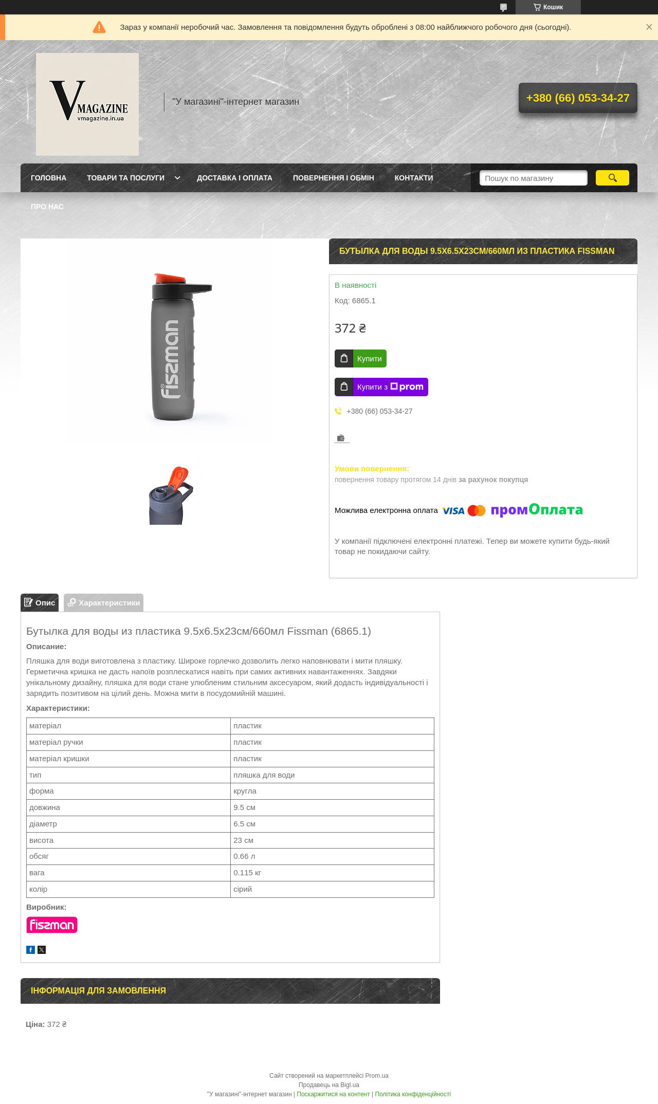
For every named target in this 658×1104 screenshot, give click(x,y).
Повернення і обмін (333, 178)
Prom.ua (377, 1075)
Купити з (390, 387)
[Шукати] (612, 178)
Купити (369, 358)
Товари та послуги (125, 178)
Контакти (414, 178)
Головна (48, 178)
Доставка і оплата (234, 178)
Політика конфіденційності (413, 1094)
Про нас (47, 207)
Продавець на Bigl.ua (329, 1085)
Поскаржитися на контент (333, 1094)
